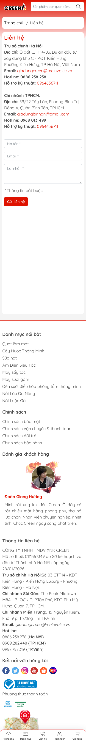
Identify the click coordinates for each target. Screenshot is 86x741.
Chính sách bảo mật (21, 421)
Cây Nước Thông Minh (23, 351)
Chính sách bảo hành (22, 442)
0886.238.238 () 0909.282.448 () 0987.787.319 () (24, 643)
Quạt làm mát (15, 343)
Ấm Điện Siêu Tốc (19, 365)
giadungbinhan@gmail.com (43, 114)
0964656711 (47, 83)
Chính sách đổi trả (19, 435)
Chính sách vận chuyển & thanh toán (36, 428)
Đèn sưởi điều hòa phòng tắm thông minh (41, 386)
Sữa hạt (9, 358)
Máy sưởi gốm (15, 379)
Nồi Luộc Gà (14, 400)
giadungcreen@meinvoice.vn (44, 70)
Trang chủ (13, 22)
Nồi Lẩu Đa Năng (18, 393)
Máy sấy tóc (13, 372)
